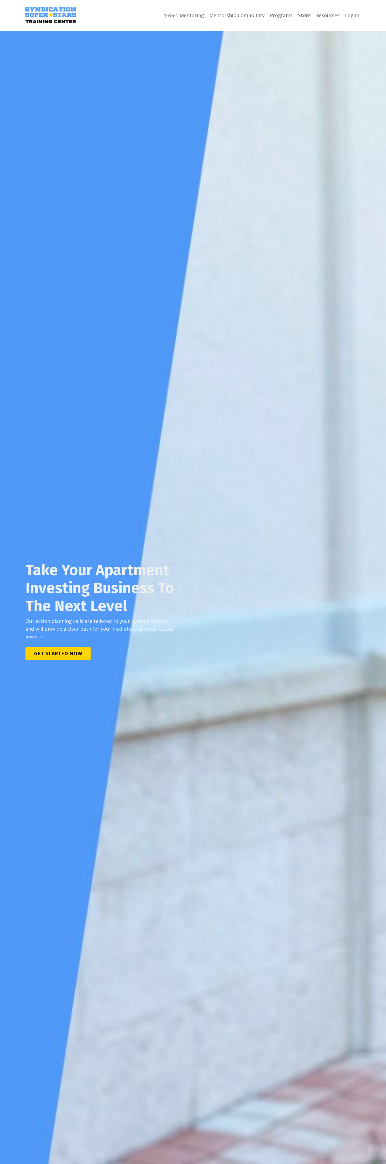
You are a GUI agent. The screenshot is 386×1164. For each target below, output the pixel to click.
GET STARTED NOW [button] (58, 653)
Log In (352, 15)
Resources (328, 15)
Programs (281, 15)
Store (304, 15)
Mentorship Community (237, 15)
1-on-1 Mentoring (184, 15)
